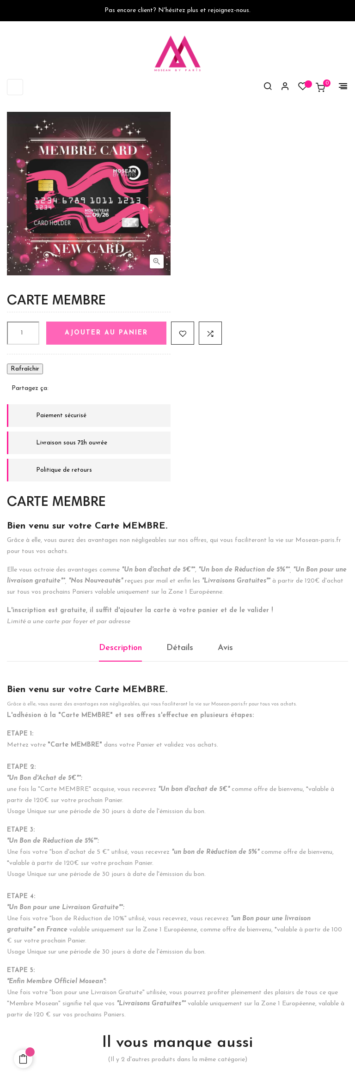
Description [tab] (120, 648)
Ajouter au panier (106, 332)
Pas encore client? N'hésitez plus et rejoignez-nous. (177, 10)
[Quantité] (23, 333)
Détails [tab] (179, 648)
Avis (225, 648)
